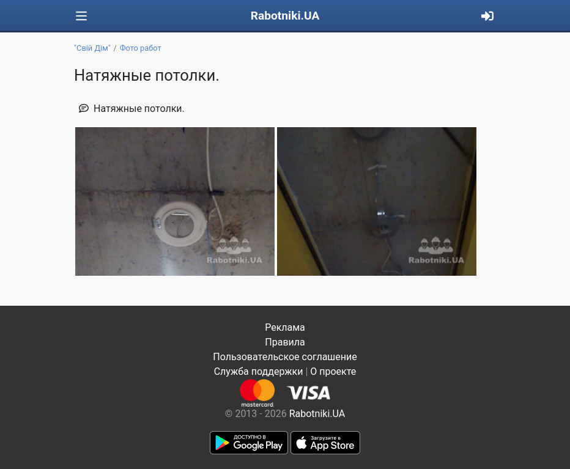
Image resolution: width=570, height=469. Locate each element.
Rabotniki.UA (285, 16)
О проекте (333, 371)
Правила (285, 342)
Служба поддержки (258, 371)
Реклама (285, 327)
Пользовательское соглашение (285, 357)
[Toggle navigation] (81, 16)
